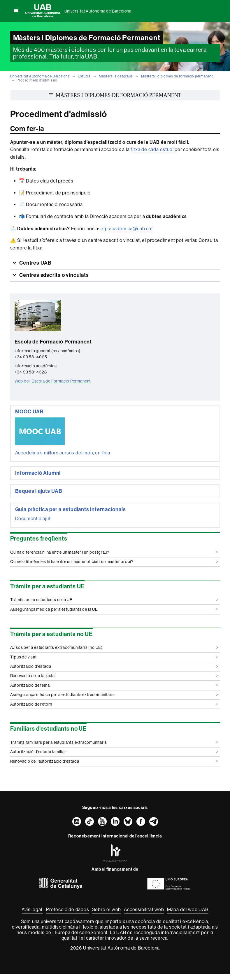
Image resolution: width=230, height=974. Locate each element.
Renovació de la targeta (114, 675)
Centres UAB (35, 263)
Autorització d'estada (114, 666)
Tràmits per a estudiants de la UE (114, 599)
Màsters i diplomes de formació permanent (177, 76)
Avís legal (32, 909)
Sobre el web (106, 909)
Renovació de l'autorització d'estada (114, 761)
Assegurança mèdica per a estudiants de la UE (114, 609)
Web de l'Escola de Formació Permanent (53, 381)
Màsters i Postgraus (116, 76)
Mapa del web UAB (187, 909)
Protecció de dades (67, 909)
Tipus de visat (114, 657)
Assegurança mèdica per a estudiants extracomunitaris (114, 694)
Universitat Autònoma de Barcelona (97, 11)
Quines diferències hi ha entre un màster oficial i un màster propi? (114, 561)
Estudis (84, 76)
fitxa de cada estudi (152, 149)
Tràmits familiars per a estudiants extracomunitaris (114, 742)
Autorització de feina (114, 685)
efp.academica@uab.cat (127, 228)
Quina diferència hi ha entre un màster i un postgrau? (114, 552)
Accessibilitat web (144, 909)
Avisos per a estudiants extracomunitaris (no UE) (114, 647)
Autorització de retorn (114, 704)
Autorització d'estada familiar (114, 751)
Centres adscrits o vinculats (53, 275)
